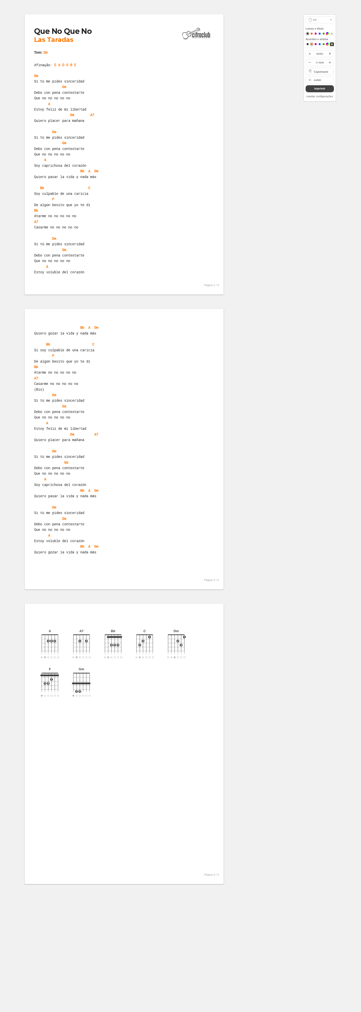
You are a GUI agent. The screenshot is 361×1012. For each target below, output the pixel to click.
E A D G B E (65, 64)
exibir (317, 79)
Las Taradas (53, 40)
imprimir (319, 88)
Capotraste (321, 71)
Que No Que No (63, 31)
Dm (45, 52)
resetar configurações (320, 96)
